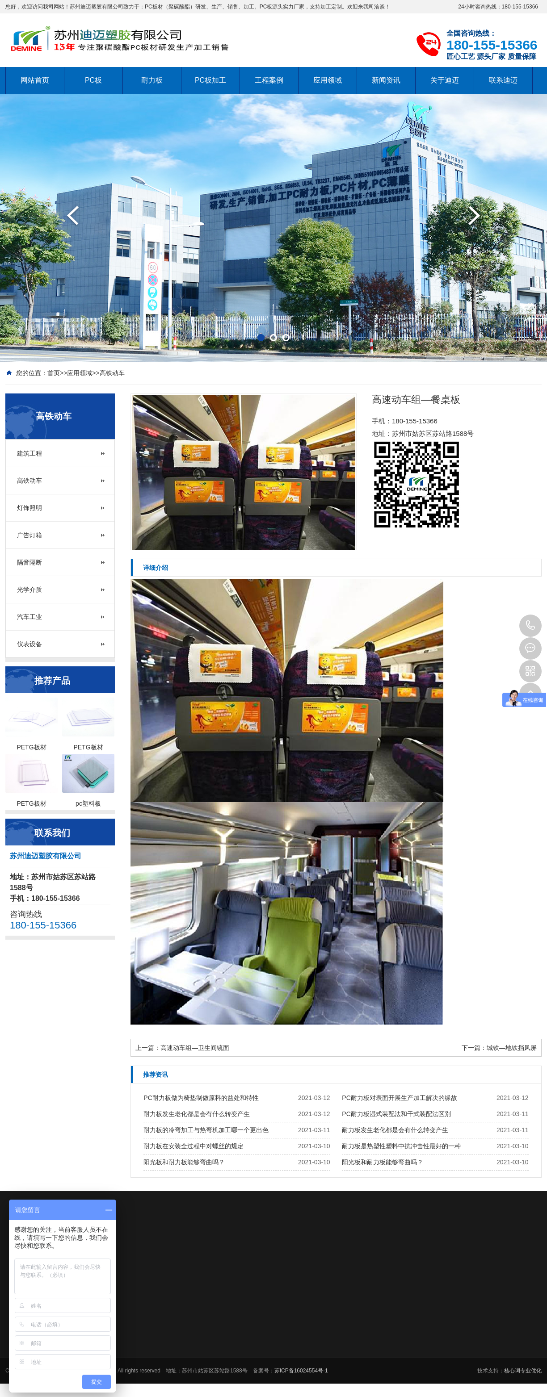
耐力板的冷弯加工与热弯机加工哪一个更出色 (206, 1129)
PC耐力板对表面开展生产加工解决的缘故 (399, 1097)
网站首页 (35, 80)
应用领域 (327, 80)
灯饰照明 (29, 507)
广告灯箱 (29, 535)
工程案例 (269, 80)
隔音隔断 (29, 562)
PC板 (93, 80)
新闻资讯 (386, 80)
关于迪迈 (444, 80)
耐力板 (152, 80)
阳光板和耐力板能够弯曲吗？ (184, 1162)
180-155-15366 (530, 626)
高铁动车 (112, 372)
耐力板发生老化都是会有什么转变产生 (196, 1113)
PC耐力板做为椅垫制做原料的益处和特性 (200, 1097)
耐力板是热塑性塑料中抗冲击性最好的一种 (401, 1146)
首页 (53, 372)
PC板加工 (210, 80)
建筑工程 (29, 453)
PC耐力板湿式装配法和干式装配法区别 (396, 1113)
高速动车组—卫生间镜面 (194, 1047)
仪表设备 (29, 644)
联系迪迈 (503, 80)
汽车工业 (29, 616)
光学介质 (29, 589)
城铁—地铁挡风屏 (512, 1047)
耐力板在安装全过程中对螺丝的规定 (193, 1146)
